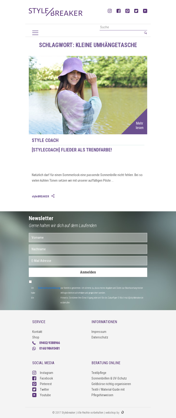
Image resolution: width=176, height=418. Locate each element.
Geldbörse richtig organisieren (111, 384)
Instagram (42, 373)
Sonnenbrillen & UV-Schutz (109, 378)
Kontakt (37, 332)
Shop (35, 337)
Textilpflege (98, 373)
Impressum (98, 332)
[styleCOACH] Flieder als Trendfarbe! (72, 150)
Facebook (42, 378)
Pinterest (42, 384)
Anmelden (88, 272)
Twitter (40, 389)
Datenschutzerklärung (49, 288)
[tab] (53, 196)
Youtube (41, 395)
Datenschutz (99, 337)
